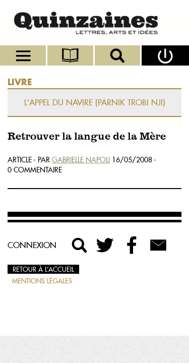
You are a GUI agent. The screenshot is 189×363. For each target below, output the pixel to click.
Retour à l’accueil (43, 269)
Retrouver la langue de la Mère (87, 137)
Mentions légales (42, 281)
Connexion (32, 245)
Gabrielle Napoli (81, 159)
